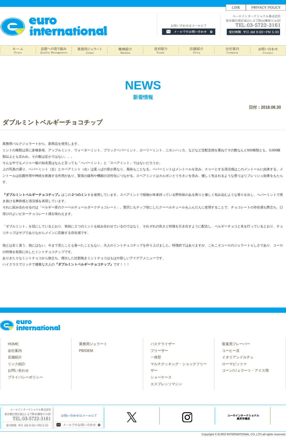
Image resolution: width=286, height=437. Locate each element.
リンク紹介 (16, 364)
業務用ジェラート (93, 344)
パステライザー (163, 344)
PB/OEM (86, 351)
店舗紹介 (15, 357)
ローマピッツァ (234, 364)
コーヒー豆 (231, 351)
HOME (13, 344)
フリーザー (159, 351)
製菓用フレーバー (236, 344)
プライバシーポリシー (25, 377)
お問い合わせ (18, 370)
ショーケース (161, 377)
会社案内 (15, 351)
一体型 (156, 357)
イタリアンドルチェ (238, 357)
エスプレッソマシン (166, 384)
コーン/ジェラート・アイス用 (245, 370)
